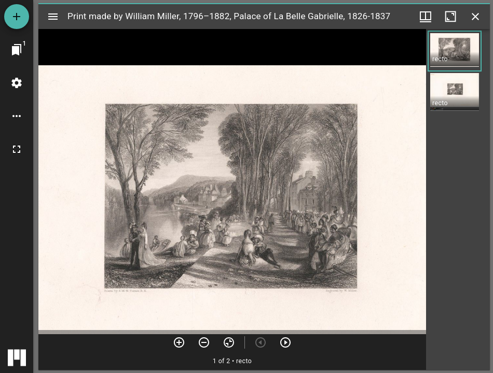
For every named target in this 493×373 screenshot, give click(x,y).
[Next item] (285, 342)
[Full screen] (16, 149)
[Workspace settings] (16, 82)
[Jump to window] (16, 49)
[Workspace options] (16, 116)
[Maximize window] (450, 16)
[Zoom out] (203, 342)
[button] (454, 51)
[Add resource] (16, 16)
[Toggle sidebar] (52, 16)
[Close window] (475, 16)
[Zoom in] (179, 342)
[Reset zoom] (228, 342)
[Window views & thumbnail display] (425, 16)
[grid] (458, 199)
